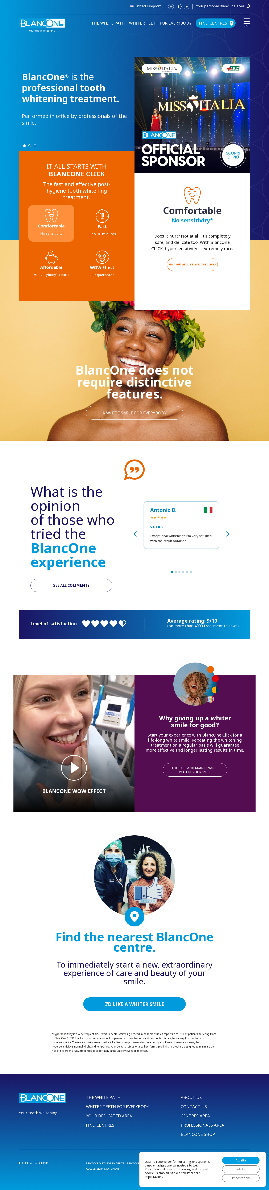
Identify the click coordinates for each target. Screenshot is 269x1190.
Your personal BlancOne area (220, 6)
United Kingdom (148, 6)
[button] (172, 572)
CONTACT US (194, 1106)
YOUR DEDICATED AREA (109, 1116)
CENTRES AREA (195, 1116)
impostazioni (153, 1177)
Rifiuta (240, 1169)
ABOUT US (191, 1097)
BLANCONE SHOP (198, 1134)
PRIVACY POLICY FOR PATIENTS (105, 1163)
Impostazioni (241, 1178)
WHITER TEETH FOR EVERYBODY (160, 23)
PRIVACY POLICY (137, 1163)
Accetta (241, 1160)
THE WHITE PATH (108, 23)
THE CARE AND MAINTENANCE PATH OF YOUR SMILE (195, 770)
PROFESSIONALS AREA (202, 1125)
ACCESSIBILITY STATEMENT (102, 1168)
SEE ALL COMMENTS (71, 585)
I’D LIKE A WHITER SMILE (134, 1004)
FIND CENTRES (213, 23)
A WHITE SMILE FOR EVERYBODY (134, 413)
